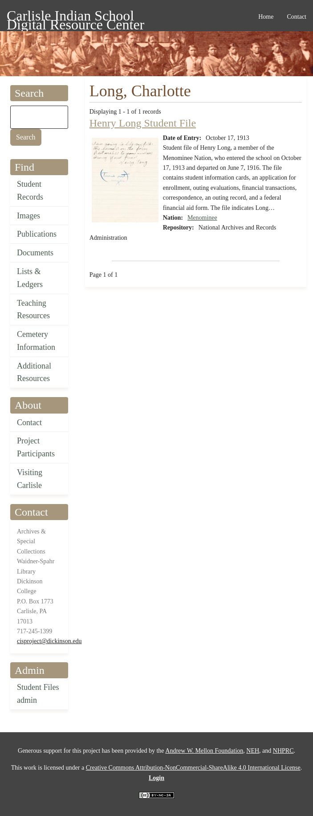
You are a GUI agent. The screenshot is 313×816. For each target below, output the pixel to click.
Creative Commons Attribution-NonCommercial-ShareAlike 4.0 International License (193, 767)
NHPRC (283, 750)
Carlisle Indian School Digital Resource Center (75, 17)
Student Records (30, 190)
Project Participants (36, 447)
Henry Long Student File (142, 123)
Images (28, 215)
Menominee (202, 217)
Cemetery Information (36, 341)
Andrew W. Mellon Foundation (204, 750)
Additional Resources (34, 372)
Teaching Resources (33, 309)
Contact (29, 422)
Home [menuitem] (265, 16)
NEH (252, 750)
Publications (37, 234)
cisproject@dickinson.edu (49, 641)
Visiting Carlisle (29, 479)
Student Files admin (38, 694)
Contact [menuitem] (296, 16)
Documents (35, 252)
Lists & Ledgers (30, 278)
